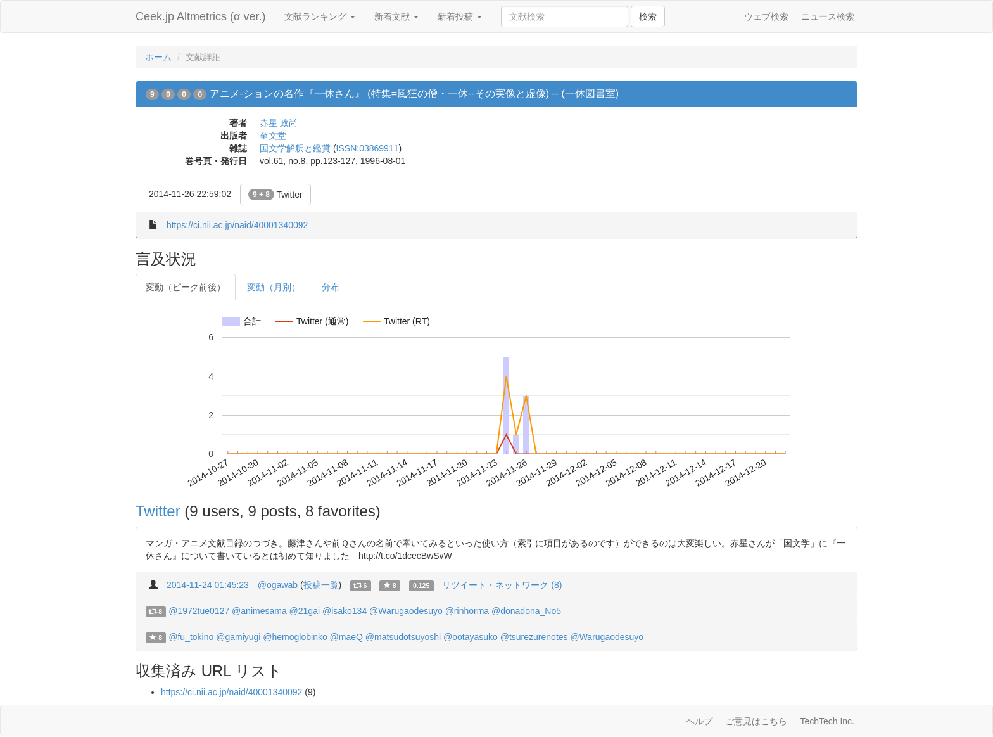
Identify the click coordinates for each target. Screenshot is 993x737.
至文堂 (273, 136)
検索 (648, 16)
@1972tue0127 (198, 611)
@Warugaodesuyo (406, 611)
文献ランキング (319, 16)
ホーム (158, 57)
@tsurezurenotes (534, 637)
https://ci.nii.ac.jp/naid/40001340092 (237, 225)
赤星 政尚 (279, 123)
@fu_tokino (190, 637)
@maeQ (346, 637)
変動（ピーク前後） (185, 287)
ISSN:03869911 (367, 148)
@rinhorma (467, 611)
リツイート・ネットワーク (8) (502, 585)
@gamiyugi (238, 637)
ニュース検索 (827, 16)
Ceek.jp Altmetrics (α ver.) (200, 16)
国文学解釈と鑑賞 (295, 148)
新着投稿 (460, 16)
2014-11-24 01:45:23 (208, 585)
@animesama (259, 611)
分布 (330, 287)
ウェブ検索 (766, 16)
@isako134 (344, 611)
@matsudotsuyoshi (403, 637)
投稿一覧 (321, 585)
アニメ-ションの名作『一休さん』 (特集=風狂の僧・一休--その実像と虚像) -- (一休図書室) (414, 93)
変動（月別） (273, 287)
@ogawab (278, 585)
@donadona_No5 (526, 611)
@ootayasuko (470, 637)
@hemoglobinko (295, 637)
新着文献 (396, 16)
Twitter (275, 194)
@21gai (304, 611)
